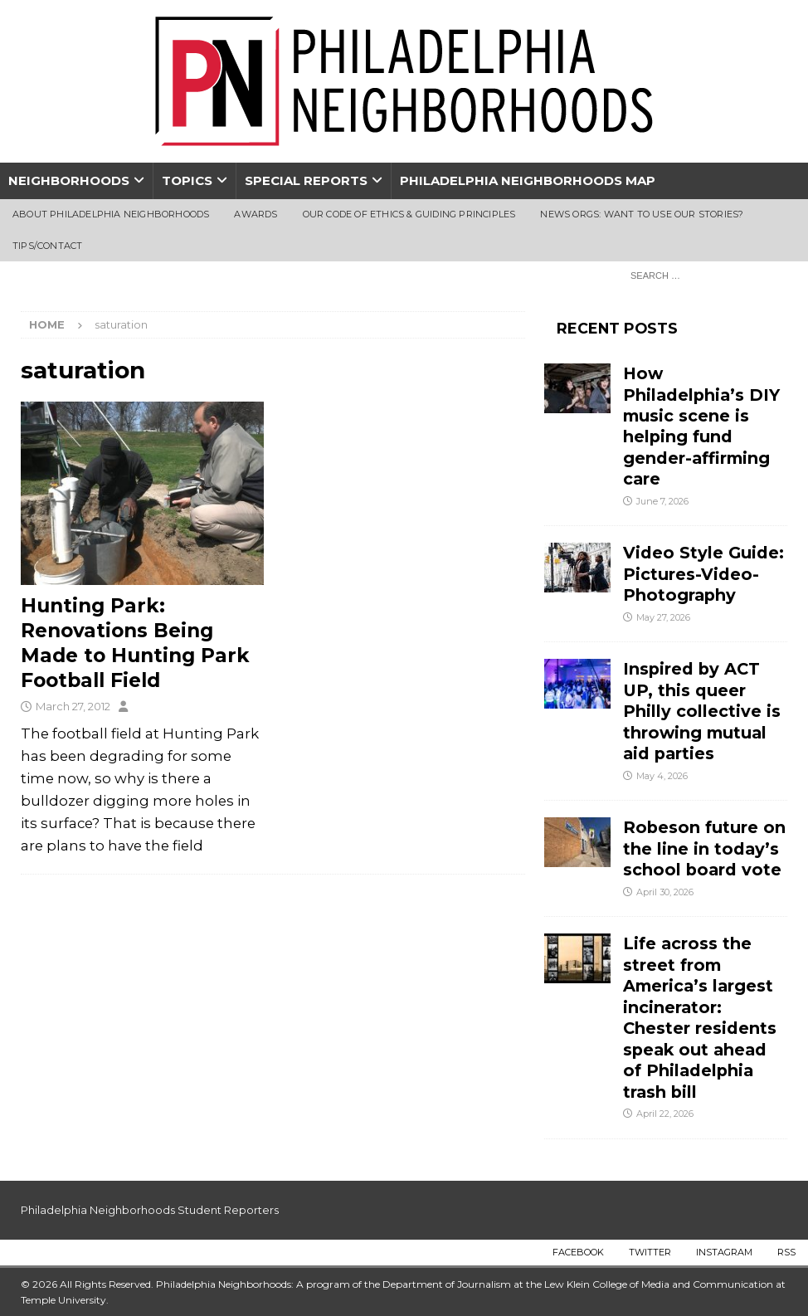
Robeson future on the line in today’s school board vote (704, 848)
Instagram (724, 1252)
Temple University (63, 1300)
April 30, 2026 (665, 892)
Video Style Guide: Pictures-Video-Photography (703, 574)
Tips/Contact (47, 245)
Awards (255, 214)
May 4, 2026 (662, 776)
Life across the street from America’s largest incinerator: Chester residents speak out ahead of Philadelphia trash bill (699, 1017)
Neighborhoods (68, 180)
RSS (786, 1252)
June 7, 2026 (662, 501)
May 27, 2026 (663, 617)
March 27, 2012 (73, 706)
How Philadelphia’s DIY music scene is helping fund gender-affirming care (701, 426)
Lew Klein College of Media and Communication (658, 1284)
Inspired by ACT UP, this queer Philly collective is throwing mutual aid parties (702, 711)
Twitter (650, 1252)
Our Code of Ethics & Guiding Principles (409, 214)
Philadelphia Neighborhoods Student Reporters (150, 1209)
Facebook (578, 1252)
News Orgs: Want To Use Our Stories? (641, 214)
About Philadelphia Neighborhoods (110, 214)
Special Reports (306, 180)
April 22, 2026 (665, 1113)
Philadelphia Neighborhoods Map (527, 180)
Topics (187, 180)
